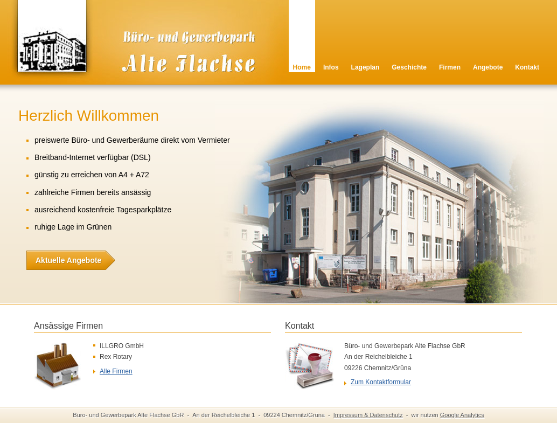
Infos (331, 67)
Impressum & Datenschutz (368, 415)
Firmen (450, 67)
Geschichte (409, 67)
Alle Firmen (116, 371)
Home (302, 67)
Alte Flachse (139, 51)
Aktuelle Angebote (63, 260)
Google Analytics (462, 415)
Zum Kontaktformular (381, 382)
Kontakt (527, 67)
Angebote (488, 67)
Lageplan (365, 67)
